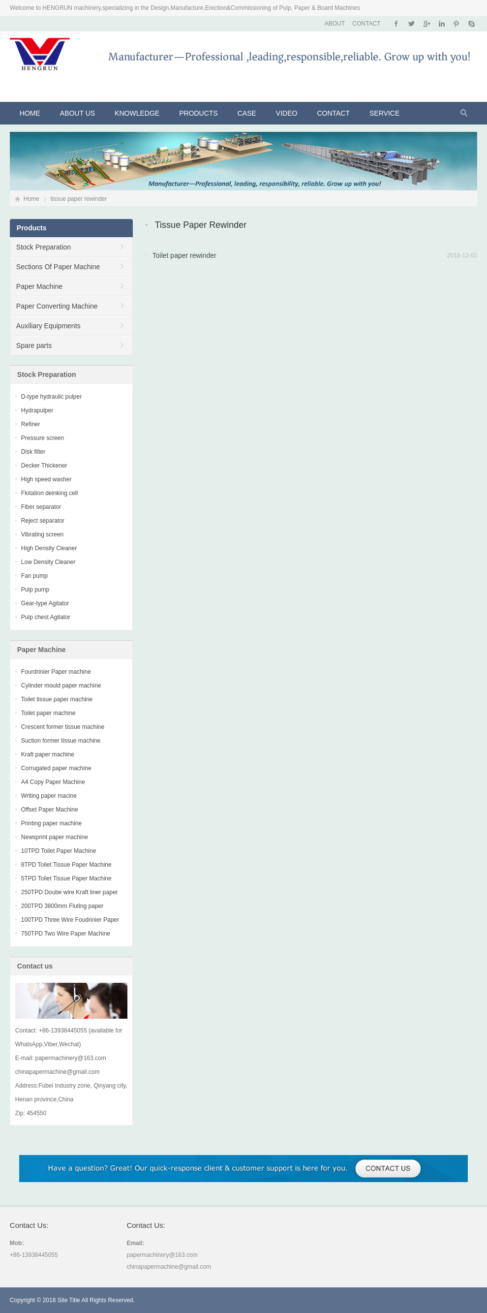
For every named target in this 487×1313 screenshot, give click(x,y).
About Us (77, 113)
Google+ (426, 23)
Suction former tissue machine (60, 740)
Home (30, 113)
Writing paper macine (49, 795)
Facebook (396, 23)
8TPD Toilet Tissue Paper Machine (66, 864)
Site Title (69, 1300)
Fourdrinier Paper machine (56, 671)
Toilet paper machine (48, 713)
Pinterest (456, 23)
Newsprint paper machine (54, 837)
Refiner (30, 424)
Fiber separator (41, 506)
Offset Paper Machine (49, 809)
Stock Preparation (43, 247)
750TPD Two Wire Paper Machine (65, 933)
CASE (247, 113)
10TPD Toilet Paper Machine (58, 850)
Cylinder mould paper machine (61, 685)
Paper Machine (39, 286)
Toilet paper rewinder (184, 255)
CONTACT (366, 23)
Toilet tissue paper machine (56, 699)
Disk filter (33, 451)
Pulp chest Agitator (45, 617)
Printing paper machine (51, 823)
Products (198, 113)
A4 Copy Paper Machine (53, 782)
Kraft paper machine (47, 754)
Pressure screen (42, 438)
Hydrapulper (37, 410)
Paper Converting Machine (57, 306)
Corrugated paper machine (56, 768)
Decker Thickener (44, 465)
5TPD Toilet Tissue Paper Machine (66, 878)
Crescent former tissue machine (62, 726)
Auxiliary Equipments (48, 326)
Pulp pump (35, 589)
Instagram (441, 23)
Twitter (411, 23)
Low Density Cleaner (48, 562)
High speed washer (46, 479)
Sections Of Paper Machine (58, 267)
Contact (333, 113)
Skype (471, 23)
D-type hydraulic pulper (51, 396)
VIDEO (287, 113)
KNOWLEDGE (137, 113)
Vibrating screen (42, 534)
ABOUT (335, 23)
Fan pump (34, 575)
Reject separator (42, 520)
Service (384, 113)
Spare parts (34, 345)
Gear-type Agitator (45, 603)
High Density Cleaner (49, 548)
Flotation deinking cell (49, 493)
